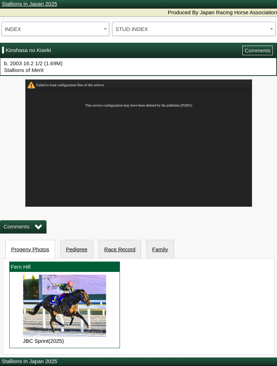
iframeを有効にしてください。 (138, 143)
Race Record (120, 249)
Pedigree (76, 249)
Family (160, 249)
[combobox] (55, 29)
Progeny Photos (30, 249)
